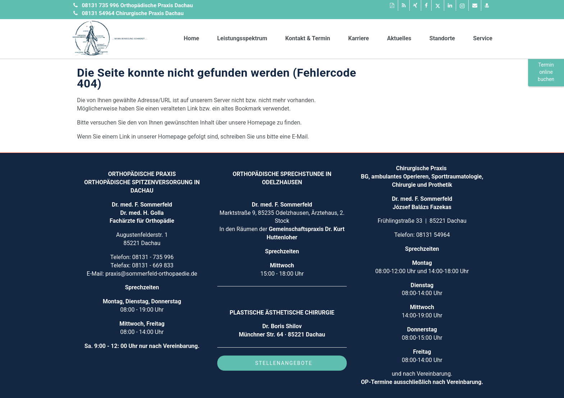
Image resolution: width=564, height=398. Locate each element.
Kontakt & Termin (307, 38)
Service (482, 38)
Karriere (358, 38)
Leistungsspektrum (242, 38)
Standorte (442, 38)
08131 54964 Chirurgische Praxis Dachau (132, 13)
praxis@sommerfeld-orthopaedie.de (151, 273)
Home (191, 38)
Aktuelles (399, 38)
